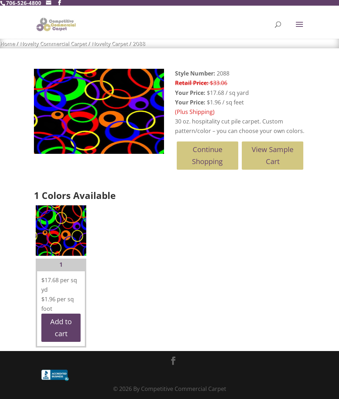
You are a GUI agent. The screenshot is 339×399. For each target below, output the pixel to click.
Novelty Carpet (110, 43)
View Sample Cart (272, 155)
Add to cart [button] (61, 327)
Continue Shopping (207, 155)
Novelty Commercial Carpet (53, 43)
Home (7, 43)
